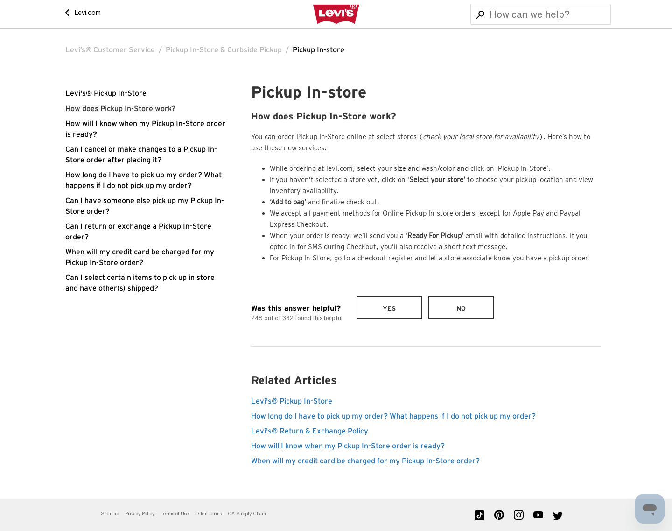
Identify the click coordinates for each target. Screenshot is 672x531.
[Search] (540, 14)
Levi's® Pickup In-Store (106, 93)
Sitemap (110, 513)
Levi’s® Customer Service (110, 50)
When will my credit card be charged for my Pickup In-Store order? (365, 461)
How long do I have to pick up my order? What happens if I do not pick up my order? (393, 416)
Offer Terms (208, 513)
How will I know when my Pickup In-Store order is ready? (348, 446)
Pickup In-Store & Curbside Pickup (224, 50)
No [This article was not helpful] (461, 309)
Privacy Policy (139, 513)
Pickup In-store (318, 50)
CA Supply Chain (247, 513)
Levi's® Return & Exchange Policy (309, 431)
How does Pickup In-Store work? (120, 108)
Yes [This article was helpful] (389, 309)
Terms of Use (175, 513)
